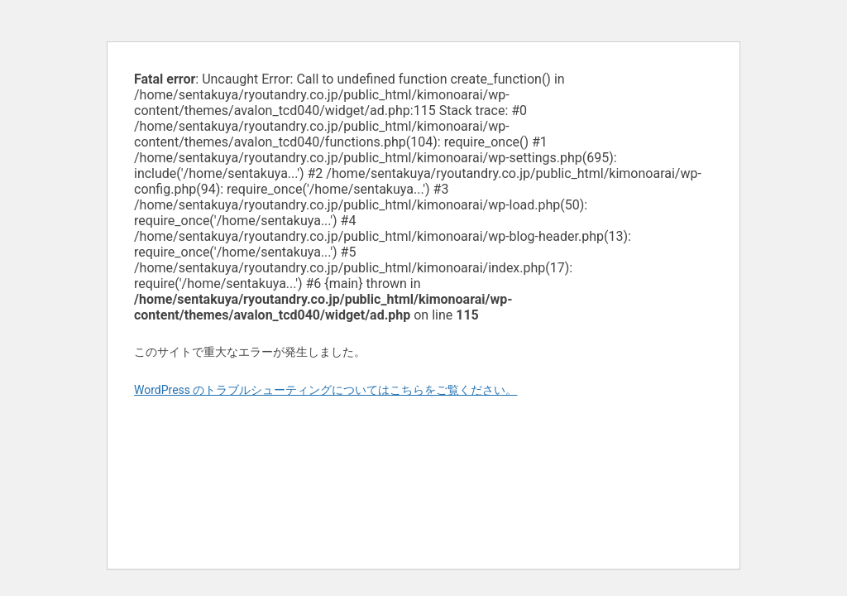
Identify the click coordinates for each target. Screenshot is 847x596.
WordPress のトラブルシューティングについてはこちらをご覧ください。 (326, 390)
